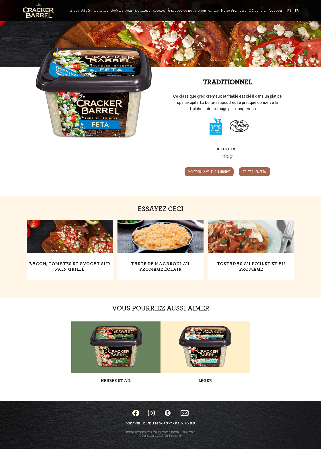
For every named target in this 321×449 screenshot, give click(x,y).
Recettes (158, 10)
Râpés (86, 10)
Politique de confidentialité (160, 423)
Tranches (100, 10)
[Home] (38, 10)
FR (297, 11)
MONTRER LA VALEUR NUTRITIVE (209, 172)
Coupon (275, 10)
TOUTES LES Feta (254, 172)
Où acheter (258, 10)
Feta (128, 10)
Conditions (133, 423)
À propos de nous (182, 10)
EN (289, 11)
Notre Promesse (233, 10)
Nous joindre (208, 10)
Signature (142, 10)
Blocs (74, 10)
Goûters (116, 10)
